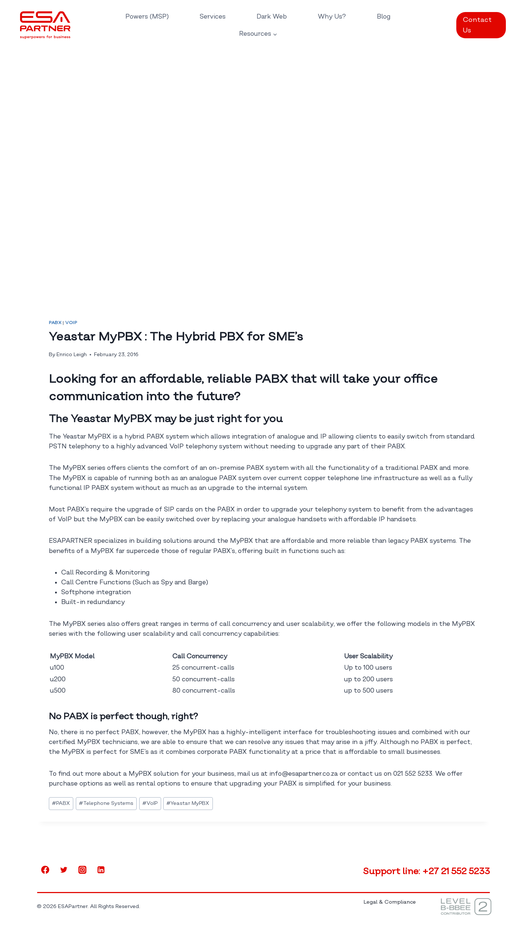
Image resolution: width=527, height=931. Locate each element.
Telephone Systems (106, 803)
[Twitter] (64, 870)
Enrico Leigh (71, 354)
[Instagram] (82, 870)
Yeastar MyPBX (188, 803)
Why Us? (332, 16)
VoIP (71, 323)
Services (213, 16)
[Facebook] (45, 870)
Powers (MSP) (147, 16)
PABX (55, 323)
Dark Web (272, 16)
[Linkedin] (101, 870)
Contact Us (477, 25)
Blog (384, 16)
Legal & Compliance (390, 902)
